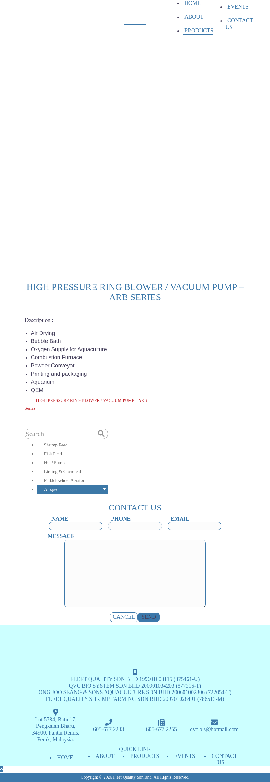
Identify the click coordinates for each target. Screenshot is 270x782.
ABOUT (193, 17)
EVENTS (238, 7)
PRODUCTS (198, 31)
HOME (192, 3)
